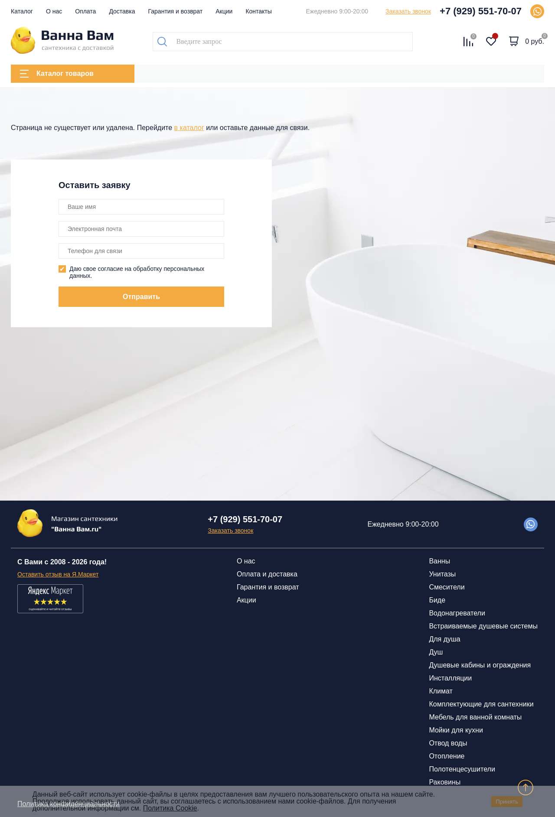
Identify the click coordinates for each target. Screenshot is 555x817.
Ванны (439, 561)
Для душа (444, 639)
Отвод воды (448, 743)
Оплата (85, 11)
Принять (507, 801)
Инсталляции (450, 678)
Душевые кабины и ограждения (480, 665)
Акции (223, 11)
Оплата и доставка (267, 574)
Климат (440, 691)
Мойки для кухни (456, 730)
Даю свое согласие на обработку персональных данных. (136, 272)
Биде (437, 600)
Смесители (446, 587)
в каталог (189, 127)
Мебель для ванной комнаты (475, 717)
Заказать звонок (408, 11)
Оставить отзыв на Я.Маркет (57, 574)
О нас (54, 11)
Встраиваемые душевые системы (483, 626)
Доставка (122, 11)
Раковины (444, 782)
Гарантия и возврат (175, 11)
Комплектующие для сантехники (481, 704)
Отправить (141, 296)
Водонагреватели (457, 613)
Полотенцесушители (462, 769)
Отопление (446, 756)
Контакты (258, 11)
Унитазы (442, 574)
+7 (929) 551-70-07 (481, 11)
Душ (436, 652)
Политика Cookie (170, 808)
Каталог (22, 11)
